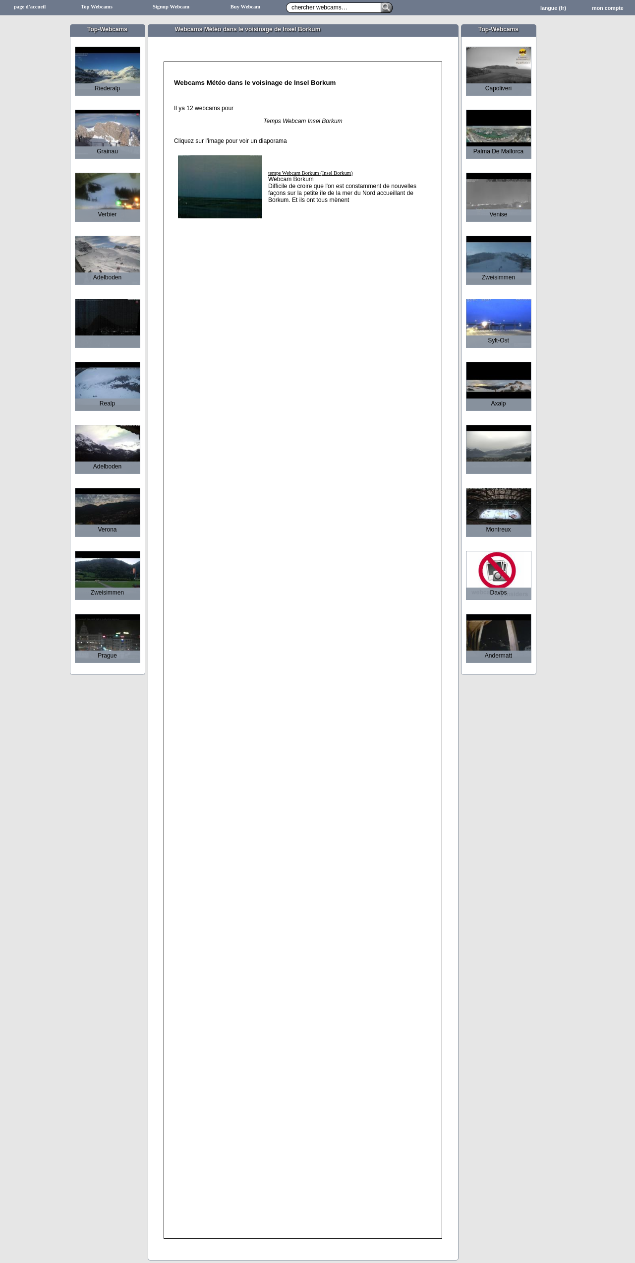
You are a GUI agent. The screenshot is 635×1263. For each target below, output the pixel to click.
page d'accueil (30, 6)
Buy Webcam (246, 6)
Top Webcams (97, 6)
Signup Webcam (171, 6)
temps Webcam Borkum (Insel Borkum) (310, 173)
